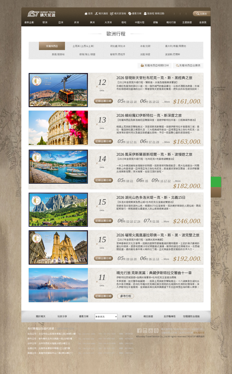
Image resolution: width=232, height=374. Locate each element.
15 (131, 101)
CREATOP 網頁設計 (195, 336)
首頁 (88, 13)
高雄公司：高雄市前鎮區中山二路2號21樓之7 (50, 352)
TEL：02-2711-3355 (86, 334)
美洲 (92, 22)
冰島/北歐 (145, 46)
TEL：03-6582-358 (86, 339)
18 (135, 101)
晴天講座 (101, 13)
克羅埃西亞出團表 (188, 65)
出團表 (201, 13)
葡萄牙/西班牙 (117, 54)
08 (127, 101)
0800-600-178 (65, 328)
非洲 (76, 22)
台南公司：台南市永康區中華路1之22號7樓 (49, 348)
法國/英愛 (145, 54)
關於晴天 (40, 316)
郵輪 (155, 22)
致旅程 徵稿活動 (153, 13)
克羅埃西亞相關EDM (154, 65)
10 (127, 142)
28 (157, 142)
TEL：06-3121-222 (86, 348)
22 (157, 101)
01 (154, 221)
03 (127, 221)
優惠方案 (134, 13)
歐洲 (45, 22)
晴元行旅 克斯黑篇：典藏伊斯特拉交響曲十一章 (154, 272)
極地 (123, 22)
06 (150, 259)
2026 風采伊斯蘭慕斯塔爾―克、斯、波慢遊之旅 (154, 154)
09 (127, 259)
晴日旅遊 (148, 316)
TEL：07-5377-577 (86, 353)
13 (157, 259)
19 (154, 101)
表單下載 (127, 316)
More (167, 102)
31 (135, 142)
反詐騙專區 (170, 316)
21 (154, 142)
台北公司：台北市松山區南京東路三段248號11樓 (52, 333)
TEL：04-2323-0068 (86, 343)
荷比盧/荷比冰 (117, 46)
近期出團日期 (103, 101)
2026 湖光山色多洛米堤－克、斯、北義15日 (151, 197)
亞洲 (60, 22)
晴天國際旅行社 (41, 13)
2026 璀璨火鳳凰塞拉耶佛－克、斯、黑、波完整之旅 (157, 234)
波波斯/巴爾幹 (172, 54)
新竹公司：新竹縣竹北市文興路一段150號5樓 (50, 338)
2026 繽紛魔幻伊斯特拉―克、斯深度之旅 (149, 115)
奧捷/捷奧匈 (58, 54)
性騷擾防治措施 (191, 316)
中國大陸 (139, 22)
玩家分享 (62, 316)
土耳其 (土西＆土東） (84, 46)
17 (131, 142)
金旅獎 (202, 22)
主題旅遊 (187, 22)
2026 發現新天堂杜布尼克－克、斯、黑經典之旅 (154, 77)
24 (138, 221)
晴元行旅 (171, 22)
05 (150, 101)
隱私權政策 (198, 332)
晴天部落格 (120, 13)
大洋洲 (108, 22)
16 (131, 259)
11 (154, 259)
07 (150, 142)
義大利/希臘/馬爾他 (175, 46)
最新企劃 (29, 22)
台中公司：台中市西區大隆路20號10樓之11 (49, 343)
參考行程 (125, 296)
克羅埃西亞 (52, 46)
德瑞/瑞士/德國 (87, 54)
